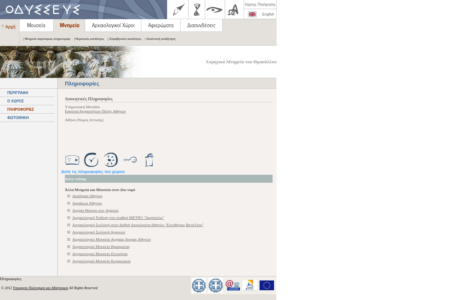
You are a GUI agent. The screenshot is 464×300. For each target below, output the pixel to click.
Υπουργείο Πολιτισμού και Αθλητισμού (40, 288)
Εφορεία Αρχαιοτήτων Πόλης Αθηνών (95, 111)
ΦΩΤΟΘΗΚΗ (18, 118)
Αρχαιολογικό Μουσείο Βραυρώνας (101, 246)
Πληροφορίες (11, 278)
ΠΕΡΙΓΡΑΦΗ (17, 93)
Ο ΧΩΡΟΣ (15, 101)
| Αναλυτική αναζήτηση (158, 39)
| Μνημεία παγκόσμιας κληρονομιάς (45, 39)
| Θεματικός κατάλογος (87, 39)
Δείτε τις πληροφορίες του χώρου (93, 171)
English (268, 14)
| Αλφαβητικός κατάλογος (122, 39)
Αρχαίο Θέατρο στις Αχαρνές (95, 210)
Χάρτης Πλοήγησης (260, 5)
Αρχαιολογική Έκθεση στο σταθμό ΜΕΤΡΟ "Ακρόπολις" (118, 217)
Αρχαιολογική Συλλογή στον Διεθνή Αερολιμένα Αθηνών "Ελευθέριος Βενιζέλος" (137, 225)
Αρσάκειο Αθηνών (87, 203)
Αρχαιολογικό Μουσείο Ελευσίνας (100, 254)
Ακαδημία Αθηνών (87, 196)
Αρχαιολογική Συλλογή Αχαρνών (98, 232)
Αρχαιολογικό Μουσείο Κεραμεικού (101, 261)
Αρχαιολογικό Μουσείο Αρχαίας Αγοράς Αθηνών (111, 239)
